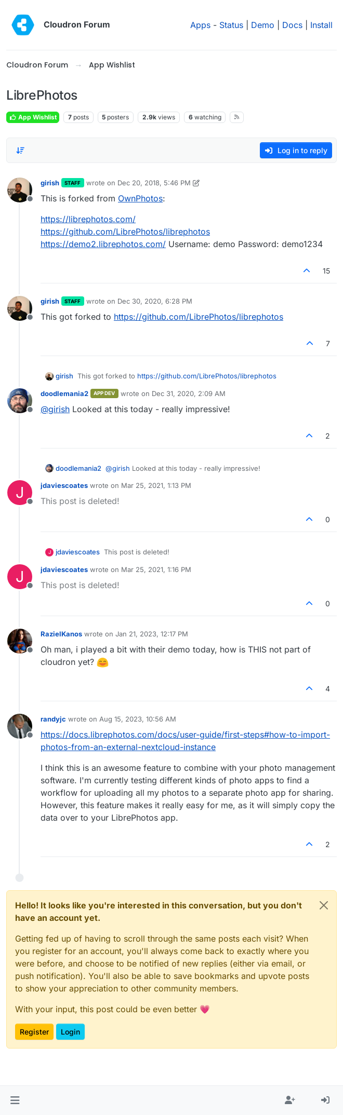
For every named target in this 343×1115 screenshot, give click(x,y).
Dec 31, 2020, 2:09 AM (189, 393)
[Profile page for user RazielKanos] (19, 641)
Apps (200, 25)
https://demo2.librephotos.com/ (103, 244)
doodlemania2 (64, 393)
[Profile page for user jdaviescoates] (19, 492)
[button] (14, 1100)
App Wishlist (33, 117)
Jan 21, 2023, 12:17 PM (151, 634)
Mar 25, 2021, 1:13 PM (156, 485)
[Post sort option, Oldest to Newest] (20, 150)
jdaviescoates (64, 485)
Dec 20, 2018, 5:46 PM (154, 183)
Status (231, 25)
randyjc (53, 719)
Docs (292, 25)
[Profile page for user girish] (19, 190)
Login (70, 1031)
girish (50, 183)
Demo (262, 25)
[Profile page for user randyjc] (19, 726)
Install (321, 25)
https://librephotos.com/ (88, 219)
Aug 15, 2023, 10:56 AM (137, 719)
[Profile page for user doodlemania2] (19, 400)
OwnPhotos (140, 198)
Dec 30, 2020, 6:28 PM (154, 301)
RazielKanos (61, 634)
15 (326, 270)
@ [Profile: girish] (55, 409)
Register (34, 1031)
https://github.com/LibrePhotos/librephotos (125, 231)
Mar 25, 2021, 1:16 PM (156, 569)
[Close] (323, 905)
